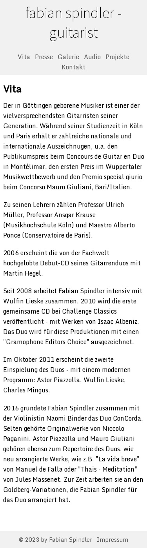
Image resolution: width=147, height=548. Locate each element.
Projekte (117, 57)
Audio (92, 57)
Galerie (68, 57)
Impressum (112, 539)
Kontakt (73, 67)
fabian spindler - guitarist (73, 22)
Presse (44, 57)
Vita (24, 57)
